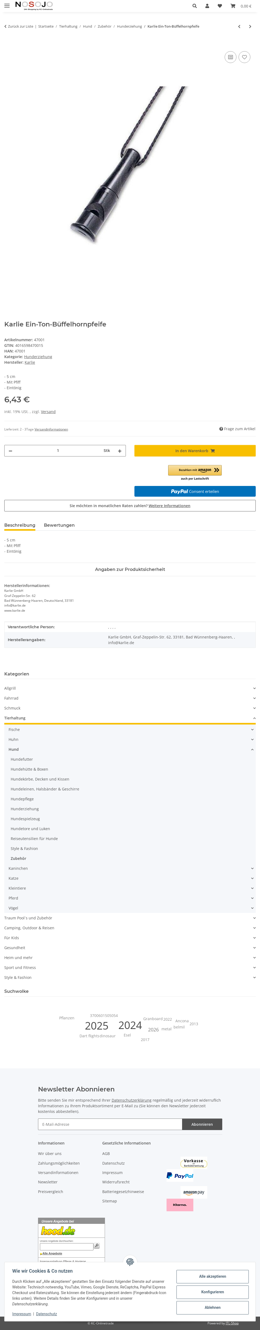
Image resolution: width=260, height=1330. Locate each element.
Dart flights (89, 1035)
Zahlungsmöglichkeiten (59, 1163)
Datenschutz (47, 1314)
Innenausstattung (51, 1261)
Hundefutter (22, 759)
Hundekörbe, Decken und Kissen (40, 779)
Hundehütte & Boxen (29, 769)
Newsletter (48, 1181)
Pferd (13, 898)
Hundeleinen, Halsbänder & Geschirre (45, 789)
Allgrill (10, 688)
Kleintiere (17, 888)
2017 (145, 1039)
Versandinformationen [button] (51, 429)
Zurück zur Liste (20, 26)
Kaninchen (18, 868)
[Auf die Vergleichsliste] (230, 57)
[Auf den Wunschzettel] (244, 57)
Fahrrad (11, 698)
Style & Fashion (24, 848)
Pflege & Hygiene (74, 1261)
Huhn (13, 739)
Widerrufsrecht (116, 1181)
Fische (14, 729)
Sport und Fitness (20, 967)
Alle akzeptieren (211, 1276)
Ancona (182, 1020)
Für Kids (11, 937)
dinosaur (108, 1035)
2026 (153, 1029)
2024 (130, 1025)
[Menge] (58, 450)
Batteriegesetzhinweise (123, 1191)
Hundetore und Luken (30, 828)
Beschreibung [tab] (19, 525)
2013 (194, 1023)
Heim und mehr (18, 957)
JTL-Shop (232, 1323)
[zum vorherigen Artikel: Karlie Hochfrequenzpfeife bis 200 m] (239, 26)
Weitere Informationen (169, 505)
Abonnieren (202, 1124)
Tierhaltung (14, 717)
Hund (14, 749)
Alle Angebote (52, 1253)
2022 (167, 1019)
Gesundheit (14, 947)
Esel (127, 1035)
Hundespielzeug (25, 818)
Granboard (153, 1018)
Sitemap (109, 1200)
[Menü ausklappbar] (7, 3)
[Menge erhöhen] (120, 450)
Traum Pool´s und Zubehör (28, 917)
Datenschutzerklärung (132, 1100)
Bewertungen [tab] (59, 525)
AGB (106, 1153)
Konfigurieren (211, 1292)
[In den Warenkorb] (8, 44)
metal (166, 1028)
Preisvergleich (50, 1191)
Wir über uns (50, 1153)
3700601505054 (104, 1015)
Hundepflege (22, 798)
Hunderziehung (38, 356)
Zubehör (18, 858)
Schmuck (12, 708)
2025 (96, 1025)
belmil (179, 1027)
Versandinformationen (58, 1172)
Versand (48, 411)
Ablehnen (212, 1307)
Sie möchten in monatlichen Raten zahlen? (130, 505)
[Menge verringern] (10, 450)
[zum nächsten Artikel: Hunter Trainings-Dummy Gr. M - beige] (250, 26)
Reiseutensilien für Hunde (34, 838)
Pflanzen (66, 1017)
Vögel (13, 908)
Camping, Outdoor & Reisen (29, 927)
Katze (13, 878)
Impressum (22, 1314)
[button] (194, 6)
